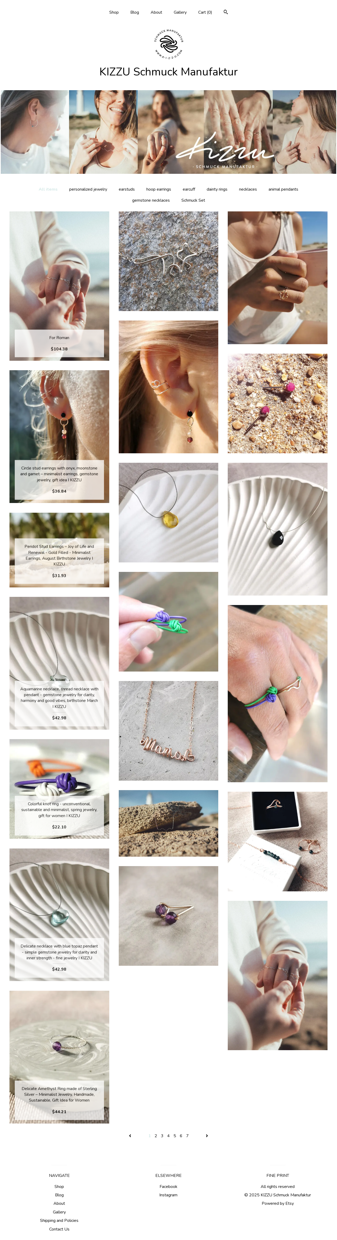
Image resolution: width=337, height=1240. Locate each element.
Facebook (168, 1187)
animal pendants (283, 189)
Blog (134, 12)
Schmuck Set (193, 200)
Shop (114, 12)
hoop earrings (158, 189)
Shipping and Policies (59, 1220)
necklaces (248, 189)
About (156, 12)
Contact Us (59, 1229)
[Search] (226, 13)
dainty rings (217, 189)
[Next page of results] (207, 1136)
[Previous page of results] (130, 1136)
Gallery (180, 12)
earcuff (189, 189)
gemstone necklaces (151, 200)
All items (48, 189)
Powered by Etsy (278, 1203)
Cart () (205, 12)
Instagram (168, 1195)
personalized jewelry (88, 189)
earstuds (127, 189)
